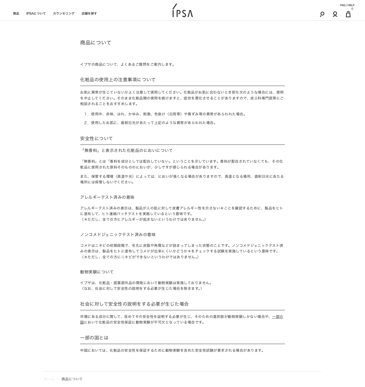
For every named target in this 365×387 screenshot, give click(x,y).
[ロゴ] (182, 10)
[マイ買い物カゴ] (348, 14)
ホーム (49, 379)
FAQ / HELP (347, 5)
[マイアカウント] (335, 14)
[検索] (322, 14)
